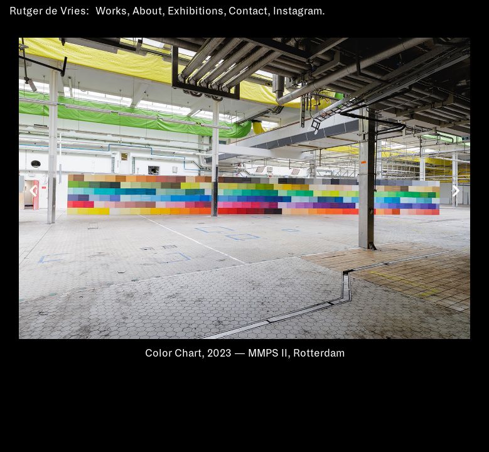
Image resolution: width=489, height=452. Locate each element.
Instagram (297, 11)
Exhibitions (195, 11)
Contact (247, 11)
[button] (33, 190)
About (147, 11)
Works (111, 11)
